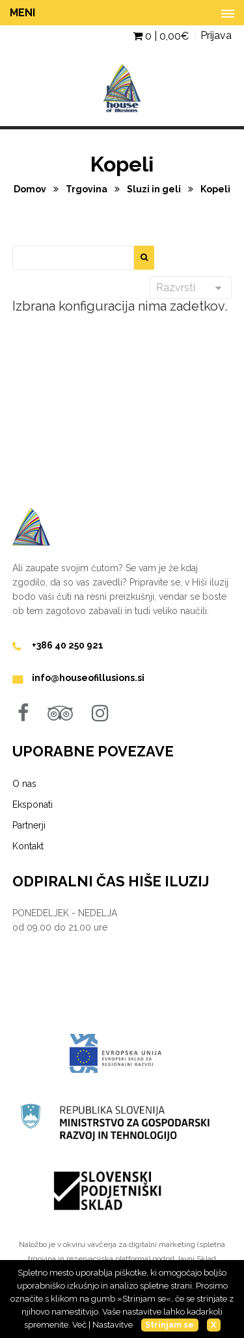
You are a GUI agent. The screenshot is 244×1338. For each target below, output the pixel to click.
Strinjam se (169, 1325)
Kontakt (28, 846)
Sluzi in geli (155, 189)
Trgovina (87, 189)
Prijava (216, 35)
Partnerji (29, 825)
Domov (31, 189)
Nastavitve (112, 1325)
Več (79, 1325)
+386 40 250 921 (67, 645)
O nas (24, 783)
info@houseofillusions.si (88, 678)
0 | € (161, 36)
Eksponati (32, 804)
